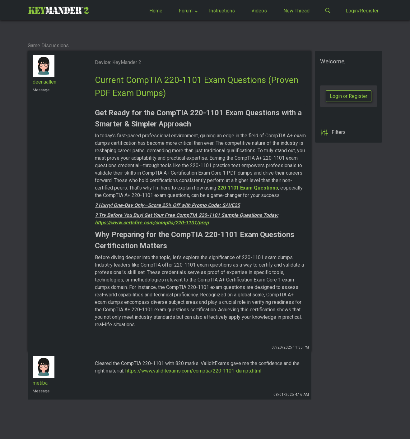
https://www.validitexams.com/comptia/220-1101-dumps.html (193, 371)
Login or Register (348, 96)
